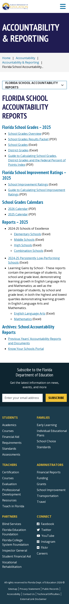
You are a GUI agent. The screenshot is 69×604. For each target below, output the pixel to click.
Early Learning (47, 425)
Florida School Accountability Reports (32, 85)
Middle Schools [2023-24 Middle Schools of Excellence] (24, 240)
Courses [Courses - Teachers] (8, 478)
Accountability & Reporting (20, 62)
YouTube (45, 536)
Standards (44, 447)
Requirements (12, 443)
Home (6, 58)
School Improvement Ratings (28, 184)
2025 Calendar (18, 214)
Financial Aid (10, 437)
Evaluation (9, 484)
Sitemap (12, 589)
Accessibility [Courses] (13, 594)
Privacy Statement (30, 589)
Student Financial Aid (16, 556)
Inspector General (14, 550)
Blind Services (11, 524)
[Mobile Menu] (63, 6)
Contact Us (29, 594)
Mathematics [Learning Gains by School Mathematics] (23, 319)
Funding (42, 478)
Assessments (11, 454)
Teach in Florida (13, 506)
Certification (10, 472)
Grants (41, 484)
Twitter (44, 530)
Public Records (50, 589)
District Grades (18, 150)
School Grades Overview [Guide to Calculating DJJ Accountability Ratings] (24, 134)
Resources (9, 500)
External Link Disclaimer (33, 599)
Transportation (47, 496)
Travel (41, 502)
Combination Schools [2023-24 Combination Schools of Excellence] (28, 251)
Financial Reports (49, 472)
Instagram (46, 542)
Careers (42, 553)
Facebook (45, 524)
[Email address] (22, 398)
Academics (9, 425)
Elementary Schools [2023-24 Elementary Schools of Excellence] (27, 234)
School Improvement (51, 490)
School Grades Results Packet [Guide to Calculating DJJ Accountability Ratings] (28, 139)
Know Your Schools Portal (26, 349)
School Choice (46, 441)
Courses (8, 431)
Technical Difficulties (48, 594)
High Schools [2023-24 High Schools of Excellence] (23, 245)
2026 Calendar (18, 209)
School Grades (18, 145)
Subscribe (56, 398)
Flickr (42, 547)
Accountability (25, 58)
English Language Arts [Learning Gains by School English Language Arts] (29, 313)
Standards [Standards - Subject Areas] (9, 449)
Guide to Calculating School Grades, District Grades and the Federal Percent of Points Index (37, 160)
